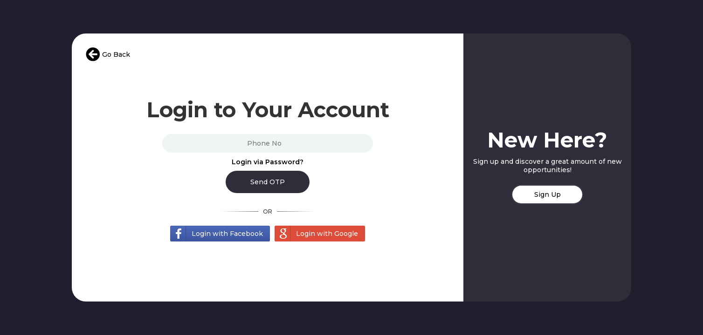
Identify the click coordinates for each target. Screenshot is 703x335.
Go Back (108, 54)
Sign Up (547, 194)
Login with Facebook (227, 233)
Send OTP (267, 182)
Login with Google (327, 233)
